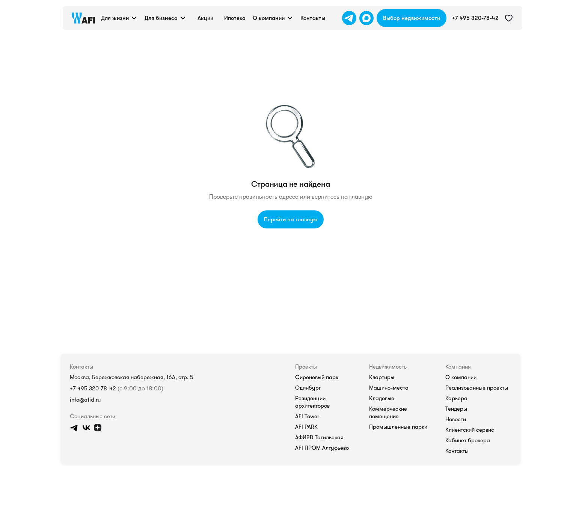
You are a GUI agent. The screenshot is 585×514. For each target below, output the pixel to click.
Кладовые (381, 398)
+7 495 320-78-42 (93, 388)
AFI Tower (307, 416)
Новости (455, 419)
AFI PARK (306, 426)
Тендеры (456, 408)
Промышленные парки (398, 426)
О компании (460, 377)
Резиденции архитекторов (312, 402)
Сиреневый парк (316, 377)
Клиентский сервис (469, 429)
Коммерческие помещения (388, 412)
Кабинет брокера (467, 440)
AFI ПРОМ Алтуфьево (322, 447)
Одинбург (308, 387)
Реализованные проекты (476, 387)
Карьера (456, 398)
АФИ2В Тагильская (319, 437)
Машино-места (389, 387)
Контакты (457, 450)
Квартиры (381, 377)
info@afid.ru (85, 399)
